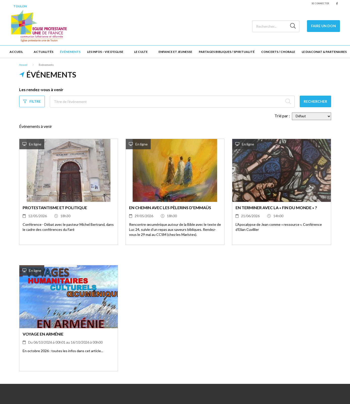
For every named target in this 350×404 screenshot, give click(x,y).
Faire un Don (323, 26)
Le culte (141, 52)
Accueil (16, 52)
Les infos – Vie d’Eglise (105, 52)
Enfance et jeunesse (175, 52)
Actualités (43, 52)
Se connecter (320, 3)
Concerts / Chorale (278, 52)
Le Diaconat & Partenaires (324, 52)
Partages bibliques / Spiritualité (227, 52)
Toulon (20, 6)
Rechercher (315, 101)
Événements (70, 52)
